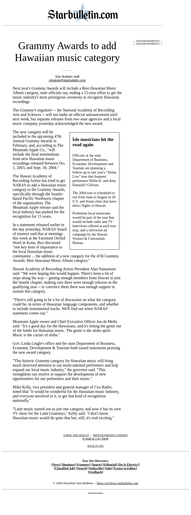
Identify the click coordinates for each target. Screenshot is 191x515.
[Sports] (96, 464)
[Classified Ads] (64, 468)
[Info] (108, 468)
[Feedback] (95, 472)
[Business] (68, 464)
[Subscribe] (96, 468)
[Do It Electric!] (129, 464)
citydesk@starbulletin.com (67, 80)
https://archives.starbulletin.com (117, 483)
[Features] (83, 464)
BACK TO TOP (95, 446)
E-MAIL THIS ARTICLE (76, 435)
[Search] (82, 468)
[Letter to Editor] (125, 468)
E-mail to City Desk (95, 438)
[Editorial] (110, 464)
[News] (56, 464)
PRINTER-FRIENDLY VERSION (110, 435)
